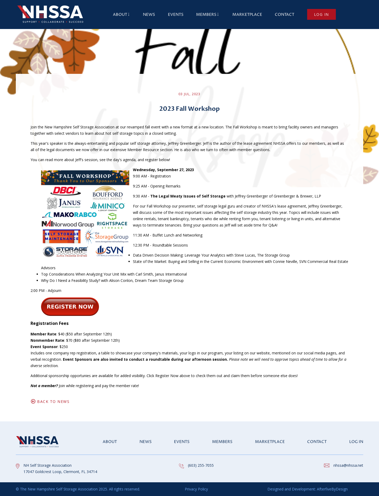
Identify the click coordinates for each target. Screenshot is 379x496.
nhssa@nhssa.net (348, 465)
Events (175, 14)
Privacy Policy (196, 489)
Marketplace (247, 14)
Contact (284, 14)
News (149, 14)
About (120, 14)
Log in (321, 14)
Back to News (53, 401)
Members (206, 14)
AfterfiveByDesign (332, 489)
